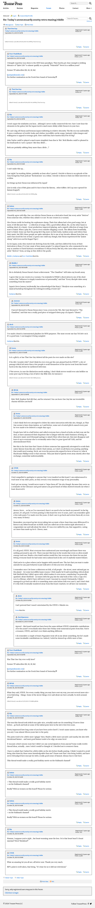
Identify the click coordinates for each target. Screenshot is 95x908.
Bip (10, 115)
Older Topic (20, 878)
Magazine (34, 8)
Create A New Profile (26, 16)
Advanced (89, 21)
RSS (53, 881)
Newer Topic (9, 878)
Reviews (20, 8)
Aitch (11, 324)
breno (13, 348)
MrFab (16, 390)
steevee (17, 301)
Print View (30, 25)
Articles (6, 8)
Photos (61, 8)
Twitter (91, 904)
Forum (48, 8)
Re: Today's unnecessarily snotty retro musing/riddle (25, 56)
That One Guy (12, 29)
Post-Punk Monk (15, 54)
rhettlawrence (23, 617)
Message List (9, 25)
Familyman (16, 256)
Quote (87, 47)
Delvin (11, 206)
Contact (75, 8)
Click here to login (11, 893)
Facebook (88, 904)
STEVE (16, 468)
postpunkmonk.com (16, 75)
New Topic (20, 25)
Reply (80, 47)
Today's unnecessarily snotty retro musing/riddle (21, 31)
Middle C (9, 256)
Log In (14, 16)
